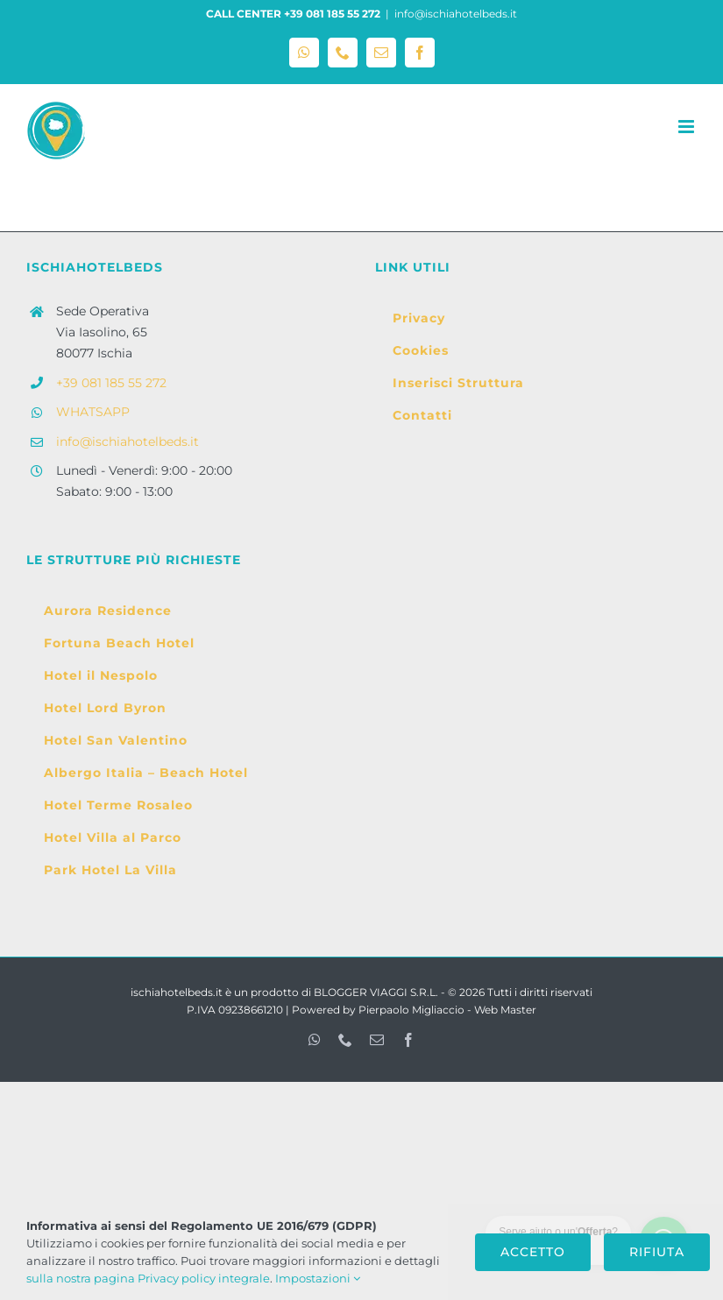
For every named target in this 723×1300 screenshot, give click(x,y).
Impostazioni (317, 1278)
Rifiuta (656, 1252)
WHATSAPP (93, 412)
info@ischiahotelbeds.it (455, 13)
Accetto (532, 1252)
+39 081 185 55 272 (111, 383)
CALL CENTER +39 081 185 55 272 (293, 13)
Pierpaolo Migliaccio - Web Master (447, 1009)
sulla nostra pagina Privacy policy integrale (148, 1278)
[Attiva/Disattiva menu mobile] (687, 126)
